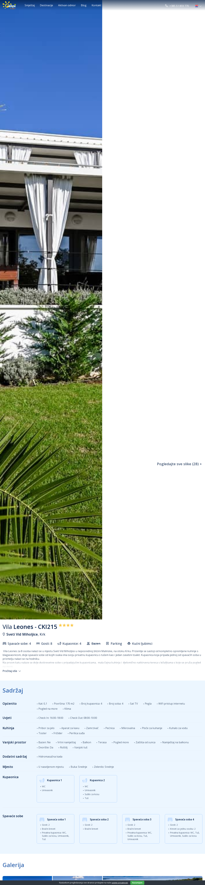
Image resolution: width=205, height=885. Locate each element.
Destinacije (46, 5)
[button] (198, 6)
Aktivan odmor (67, 5)
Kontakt (96, 5)
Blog (83, 5)
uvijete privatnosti (120, 882)
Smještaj (30, 5)
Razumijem (137, 882)
